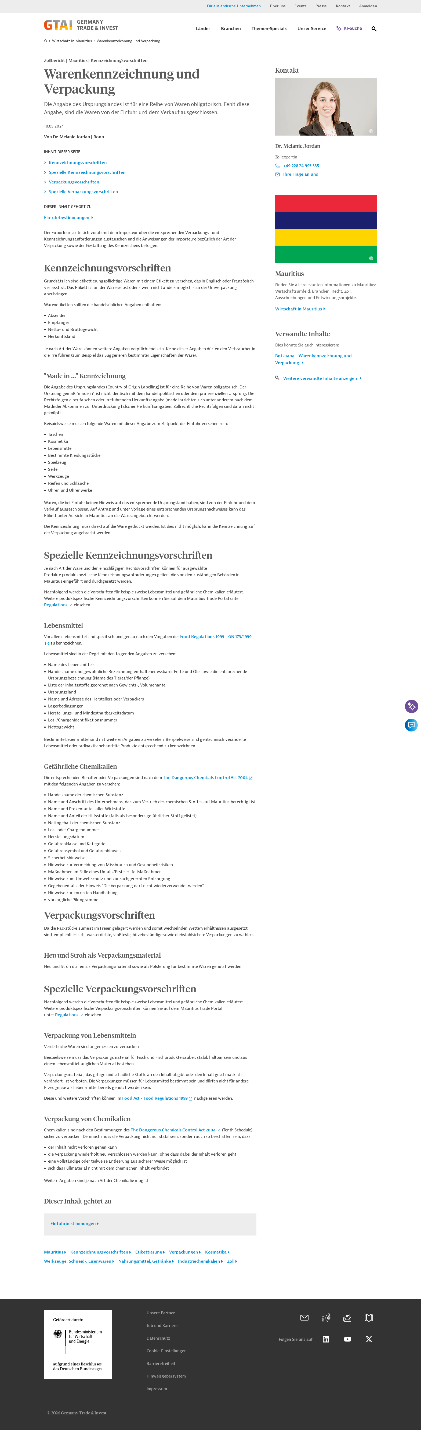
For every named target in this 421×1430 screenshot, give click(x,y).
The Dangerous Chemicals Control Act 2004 (205, 777)
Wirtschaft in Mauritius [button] (298, 309)
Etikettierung (148, 1252)
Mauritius (53, 1252)
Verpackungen (183, 1252)
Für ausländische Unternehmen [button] (234, 6)
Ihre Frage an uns (300, 174)
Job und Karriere (162, 1325)
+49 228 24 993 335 (301, 165)
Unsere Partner (161, 1313)
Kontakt (343, 6)
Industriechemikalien (199, 1261)
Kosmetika (216, 1252)
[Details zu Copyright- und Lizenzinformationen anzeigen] (371, 131)
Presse (321, 6)
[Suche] (374, 30)
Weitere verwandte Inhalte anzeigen (320, 378)
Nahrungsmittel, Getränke (144, 1261)
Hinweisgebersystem (166, 1376)
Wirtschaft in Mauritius (72, 41)
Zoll (230, 1261)
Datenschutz (158, 1338)
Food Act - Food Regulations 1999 (154, 1098)
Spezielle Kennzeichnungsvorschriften (87, 172)
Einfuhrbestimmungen (66, 217)
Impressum (157, 1389)
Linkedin (326, 1339)
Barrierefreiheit (161, 1363)
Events (300, 6)
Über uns (277, 6)
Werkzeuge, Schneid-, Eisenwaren (77, 1261)
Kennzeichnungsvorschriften (78, 162)
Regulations (55, 605)
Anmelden (368, 6)
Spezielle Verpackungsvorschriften (83, 191)
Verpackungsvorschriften (74, 182)
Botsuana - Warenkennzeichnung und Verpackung (313, 359)
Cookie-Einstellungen (167, 1351)
